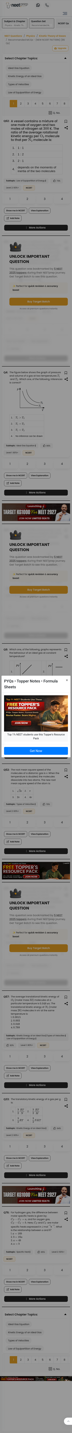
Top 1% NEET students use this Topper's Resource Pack (36, 736)
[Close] (67, 680)
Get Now (36, 751)
